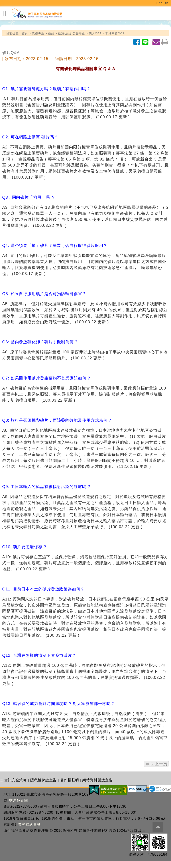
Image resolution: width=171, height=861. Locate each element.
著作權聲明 (69, 780)
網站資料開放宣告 (97, 780)
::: (3, 33)
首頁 (25, 33)
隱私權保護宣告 (43, 780)
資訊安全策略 (15, 780)
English (163, 3)
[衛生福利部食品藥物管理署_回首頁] (36, 13)
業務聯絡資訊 (29, 824)
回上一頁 (159, 764)
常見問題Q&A (114, 33)
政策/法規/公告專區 (71, 33)
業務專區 (38, 33)
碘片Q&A (95, 33)
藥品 (51, 33)
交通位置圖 (18, 800)
